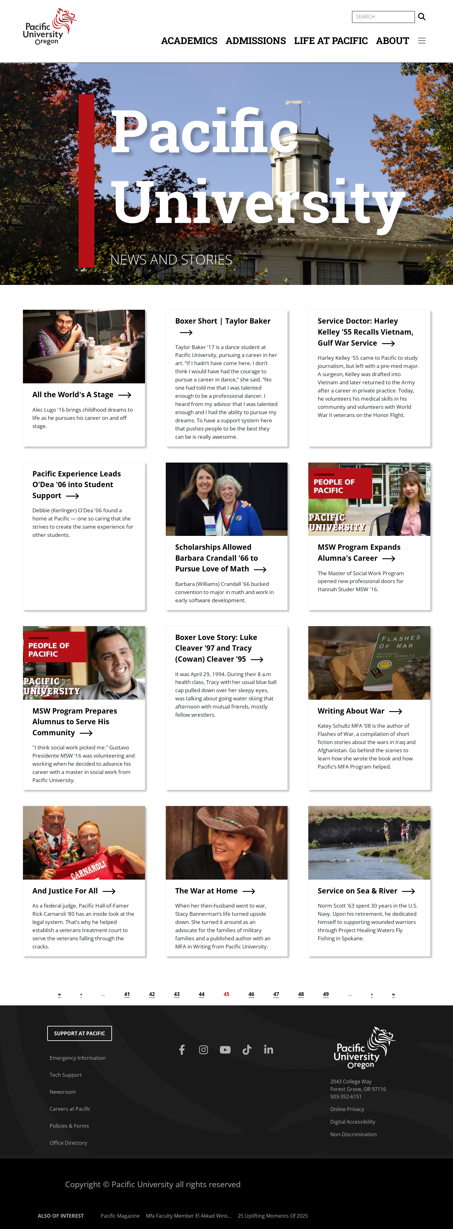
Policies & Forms (69, 1125)
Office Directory (68, 1142)
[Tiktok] (248, 1050)
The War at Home (206, 891)
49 (326, 994)
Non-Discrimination (353, 1134)
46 (251, 994)
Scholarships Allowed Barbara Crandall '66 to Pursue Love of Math (216, 558)
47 (276, 994)
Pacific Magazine (120, 1215)
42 (152, 994)
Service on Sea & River (357, 891)
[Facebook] (183, 1050)
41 (127, 994)
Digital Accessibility (352, 1121)
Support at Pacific (79, 1033)
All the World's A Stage (73, 394)
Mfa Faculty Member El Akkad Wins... (189, 1215)
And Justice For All (65, 891)
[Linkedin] (270, 1050)
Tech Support (66, 1074)
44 (201, 994)
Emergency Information (78, 1057)
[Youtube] (226, 1050)
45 (226, 994)
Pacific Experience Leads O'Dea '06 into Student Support (76, 484)
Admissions (256, 40)
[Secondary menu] (421, 41)
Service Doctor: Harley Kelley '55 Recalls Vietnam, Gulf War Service (366, 332)
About (392, 40)
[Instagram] (204, 1050)
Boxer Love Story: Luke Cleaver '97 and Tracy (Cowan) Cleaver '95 (216, 648)
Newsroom (63, 1091)
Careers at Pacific (70, 1108)
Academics (189, 40)
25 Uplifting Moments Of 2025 (273, 1215)
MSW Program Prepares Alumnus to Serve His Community (74, 721)
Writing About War (351, 711)
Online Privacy (347, 1109)
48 (301, 994)
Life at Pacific (331, 40)
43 (177, 994)
